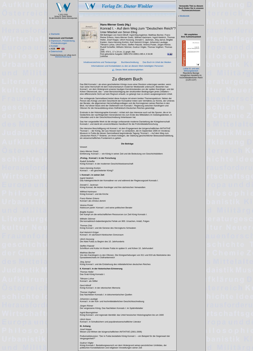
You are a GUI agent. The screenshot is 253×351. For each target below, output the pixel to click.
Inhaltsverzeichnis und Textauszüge (99, 62)
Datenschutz (56, 51)
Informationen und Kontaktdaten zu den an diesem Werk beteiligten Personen (127, 66)
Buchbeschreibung (130, 62)
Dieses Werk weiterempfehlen (129, 69)
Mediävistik (184, 16)
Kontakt (54, 46)
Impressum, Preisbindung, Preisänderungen (63, 42)
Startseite (55, 34)
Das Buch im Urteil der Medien (157, 62)
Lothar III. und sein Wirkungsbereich (191, 69)
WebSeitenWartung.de (63, 57)
